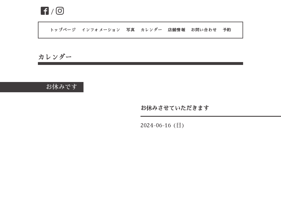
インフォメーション (101, 30)
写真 (130, 30)
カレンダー (151, 30)
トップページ (63, 30)
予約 (227, 30)
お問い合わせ (204, 30)
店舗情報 (176, 30)
